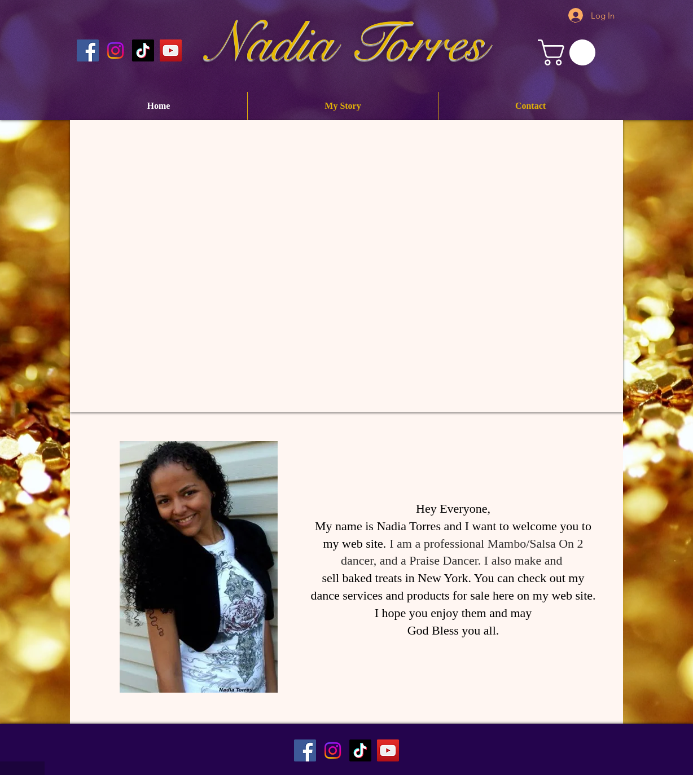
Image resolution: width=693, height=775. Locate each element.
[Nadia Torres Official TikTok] (143, 50)
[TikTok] (360, 750)
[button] (570, 52)
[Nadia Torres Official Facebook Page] (88, 50)
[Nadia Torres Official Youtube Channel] (171, 50)
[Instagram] (115, 50)
